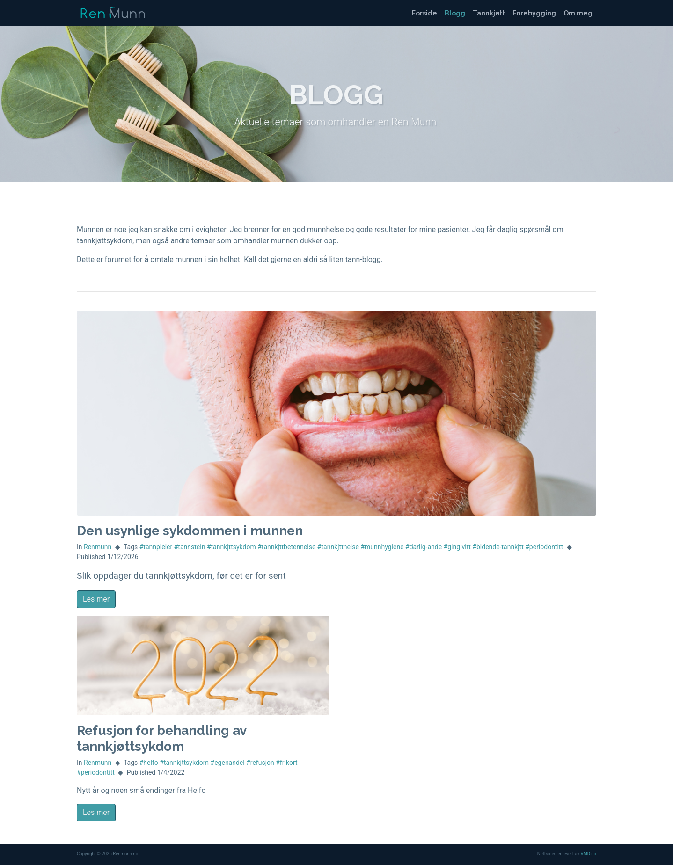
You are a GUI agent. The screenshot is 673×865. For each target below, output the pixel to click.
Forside (424, 13)
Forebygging (534, 13)
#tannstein (189, 547)
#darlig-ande (423, 547)
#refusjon (260, 762)
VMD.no (588, 853)
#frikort (286, 762)
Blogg (455, 13)
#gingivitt (457, 547)
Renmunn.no (112, 13)
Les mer (96, 599)
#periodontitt (544, 547)
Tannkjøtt (489, 13)
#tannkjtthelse (338, 547)
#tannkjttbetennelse (286, 547)
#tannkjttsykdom (231, 547)
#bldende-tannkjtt (497, 547)
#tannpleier (156, 547)
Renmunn (97, 547)
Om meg (578, 13)
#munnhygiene (381, 547)
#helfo (148, 762)
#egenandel (228, 762)
